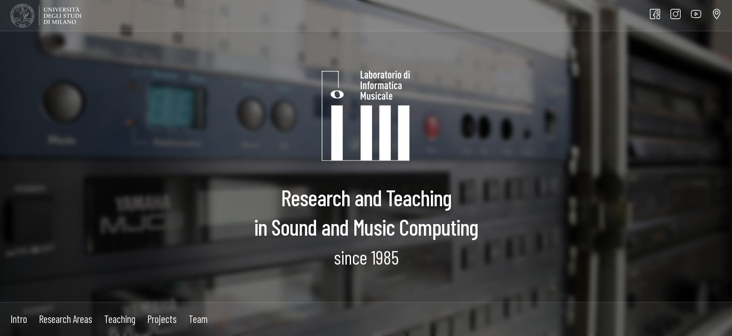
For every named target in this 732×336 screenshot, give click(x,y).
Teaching (119, 319)
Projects (161, 319)
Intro (18, 319)
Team (198, 319)
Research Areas (65, 319)
